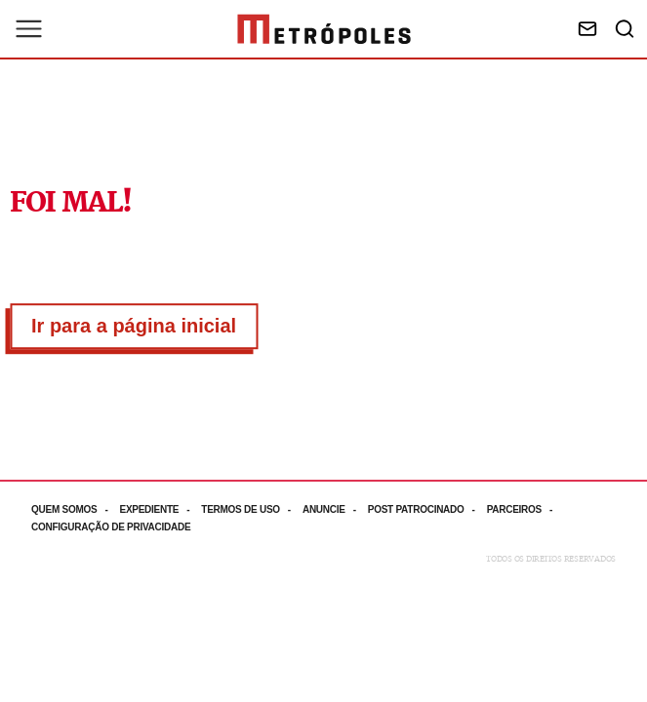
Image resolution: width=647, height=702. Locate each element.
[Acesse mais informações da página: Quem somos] (75, 509)
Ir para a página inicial (133, 325)
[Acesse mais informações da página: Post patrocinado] (427, 509)
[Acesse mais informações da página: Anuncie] (335, 509)
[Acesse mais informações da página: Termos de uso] (252, 509)
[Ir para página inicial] (324, 29)
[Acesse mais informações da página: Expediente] (160, 509)
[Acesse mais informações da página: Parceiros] (525, 509)
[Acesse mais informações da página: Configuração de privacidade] (112, 527)
